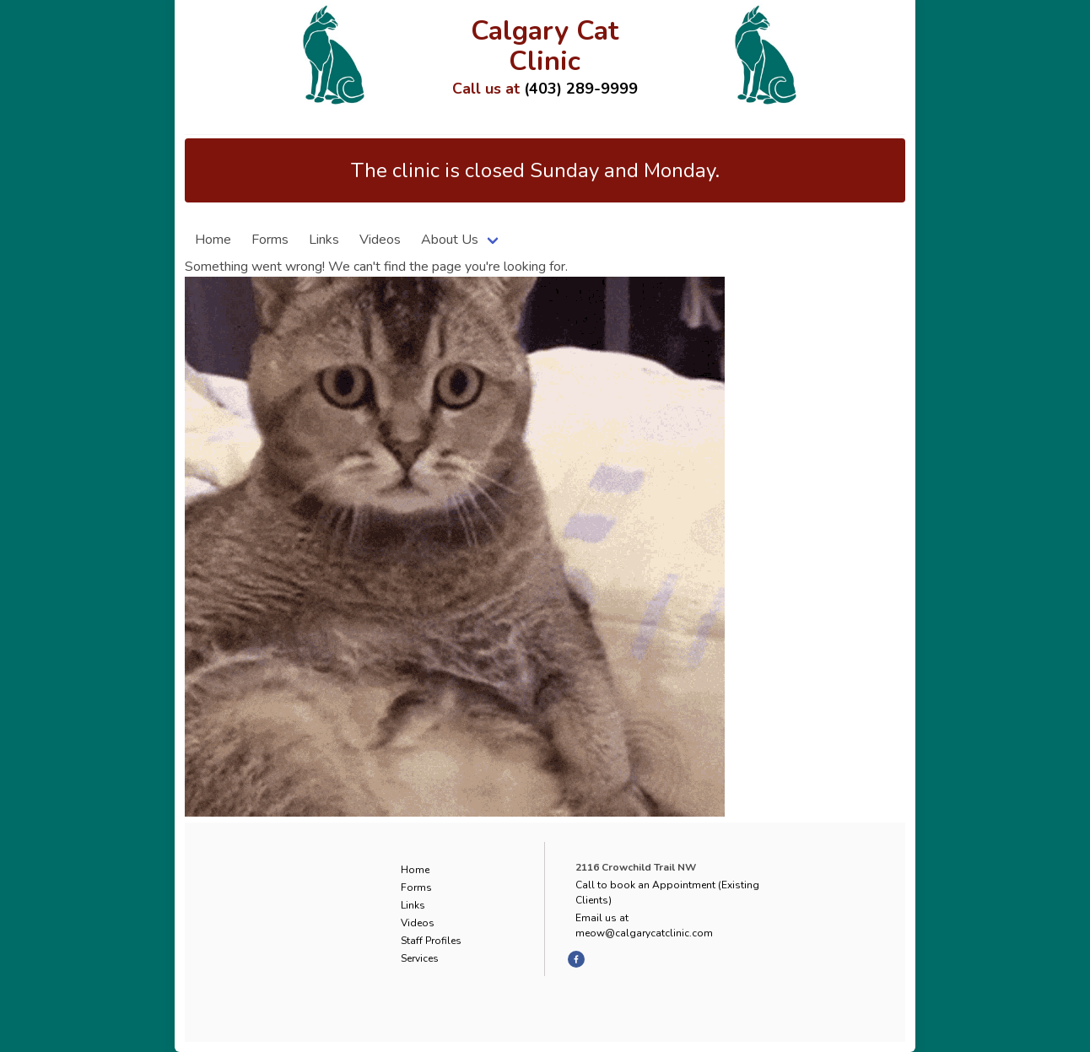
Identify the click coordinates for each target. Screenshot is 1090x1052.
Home (213, 239)
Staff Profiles (431, 940)
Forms (270, 239)
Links (324, 239)
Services (420, 958)
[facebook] (576, 959)
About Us (449, 239)
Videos (380, 239)
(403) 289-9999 (581, 88)
